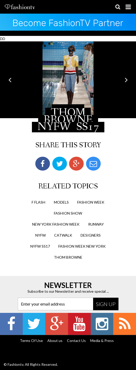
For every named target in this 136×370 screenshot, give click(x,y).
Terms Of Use (31, 340)
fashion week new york (82, 246)
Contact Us (76, 340)
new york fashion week (56, 224)
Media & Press (102, 340)
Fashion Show (68, 213)
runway (96, 224)
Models (61, 202)
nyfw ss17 (40, 246)
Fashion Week (90, 202)
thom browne (68, 257)
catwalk (63, 235)
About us (55, 340)
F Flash (38, 202)
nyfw (40, 235)
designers (91, 235)
